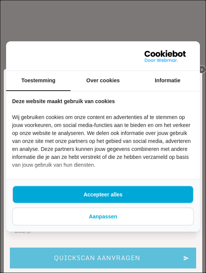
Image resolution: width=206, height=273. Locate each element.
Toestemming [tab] (38, 80)
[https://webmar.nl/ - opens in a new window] (165, 55)
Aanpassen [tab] (103, 216)
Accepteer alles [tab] (103, 194)
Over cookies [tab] (103, 80)
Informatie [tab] (168, 80)
